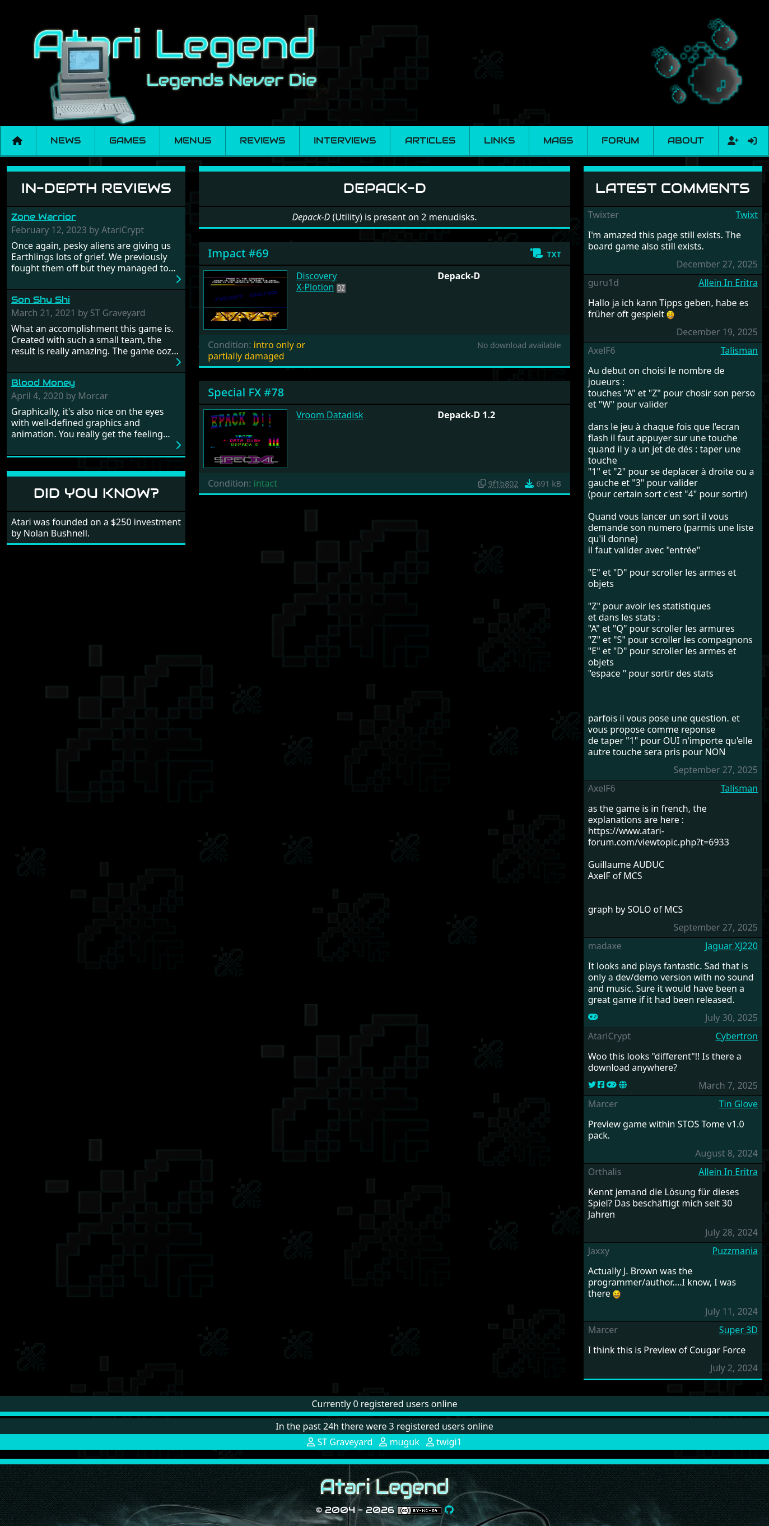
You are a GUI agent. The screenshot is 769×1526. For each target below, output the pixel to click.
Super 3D (738, 1330)
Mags (558, 140)
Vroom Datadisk (329, 415)
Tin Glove (738, 1104)
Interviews (345, 140)
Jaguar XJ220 (731, 946)
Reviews (262, 140)
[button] (545, 253)
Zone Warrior (43, 216)
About (686, 140)
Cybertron (737, 1036)
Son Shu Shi (40, 299)
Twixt (746, 215)
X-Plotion (315, 287)
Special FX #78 (246, 392)
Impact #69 (238, 253)
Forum (620, 140)
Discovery (316, 276)
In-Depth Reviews (96, 188)
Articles (430, 140)
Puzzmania (735, 1251)
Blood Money (43, 382)
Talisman (739, 350)
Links (499, 140)
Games (127, 140)
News (65, 140)
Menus (192, 140)
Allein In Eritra (728, 282)
